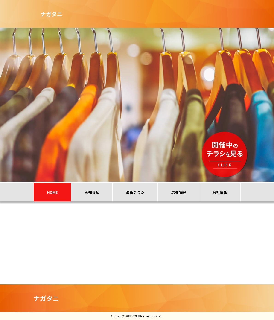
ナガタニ (46, 298)
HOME (52, 192)
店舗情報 (178, 192)
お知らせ (92, 192)
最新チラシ (135, 192)
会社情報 (220, 192)
